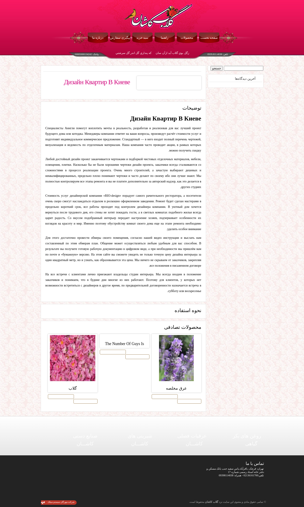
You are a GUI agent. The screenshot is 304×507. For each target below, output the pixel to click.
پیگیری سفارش (120, 37)
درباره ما (98, 37)
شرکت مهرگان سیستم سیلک (61, 502)
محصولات (187, 37)
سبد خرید (142, 37)
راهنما (164, 37)
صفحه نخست (209, 37)
